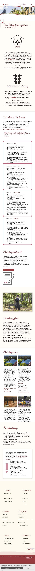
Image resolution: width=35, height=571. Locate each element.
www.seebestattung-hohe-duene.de (10, 388)
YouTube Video (7, 391)
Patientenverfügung (23, 525)
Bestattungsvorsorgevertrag (25, 519)
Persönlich (25, 538)
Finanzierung (21, 517)
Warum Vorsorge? (22, 514)
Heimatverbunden (26, 543)
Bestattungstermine (9, 538)
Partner (25, 504)
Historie (24, 540)
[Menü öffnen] (31, 1)
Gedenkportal (7, 540)
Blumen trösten (27, 495)
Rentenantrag (21, 522)
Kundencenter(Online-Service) (8, 544)
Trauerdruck (26, 498)
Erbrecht (4, 519)
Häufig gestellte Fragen (8, 522)
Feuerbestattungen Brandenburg (22, 388)
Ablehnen (6, 565)
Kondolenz (5, 517)
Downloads (5, 525)
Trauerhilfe (5, 514)
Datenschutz (17, 556)
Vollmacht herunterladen (9, 269)
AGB (24, 556)
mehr (28, 565)
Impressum (9, 556)
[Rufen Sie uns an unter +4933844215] (1, 19)
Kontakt (3, 556)
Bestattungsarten (8, 498)
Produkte (25, 501)
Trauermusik (26, 493)
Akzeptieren (17, 565)
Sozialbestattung (8, 501)
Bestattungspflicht (9, 495)
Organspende (21, 527)
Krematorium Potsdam (23, 391)
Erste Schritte (7, 493)
